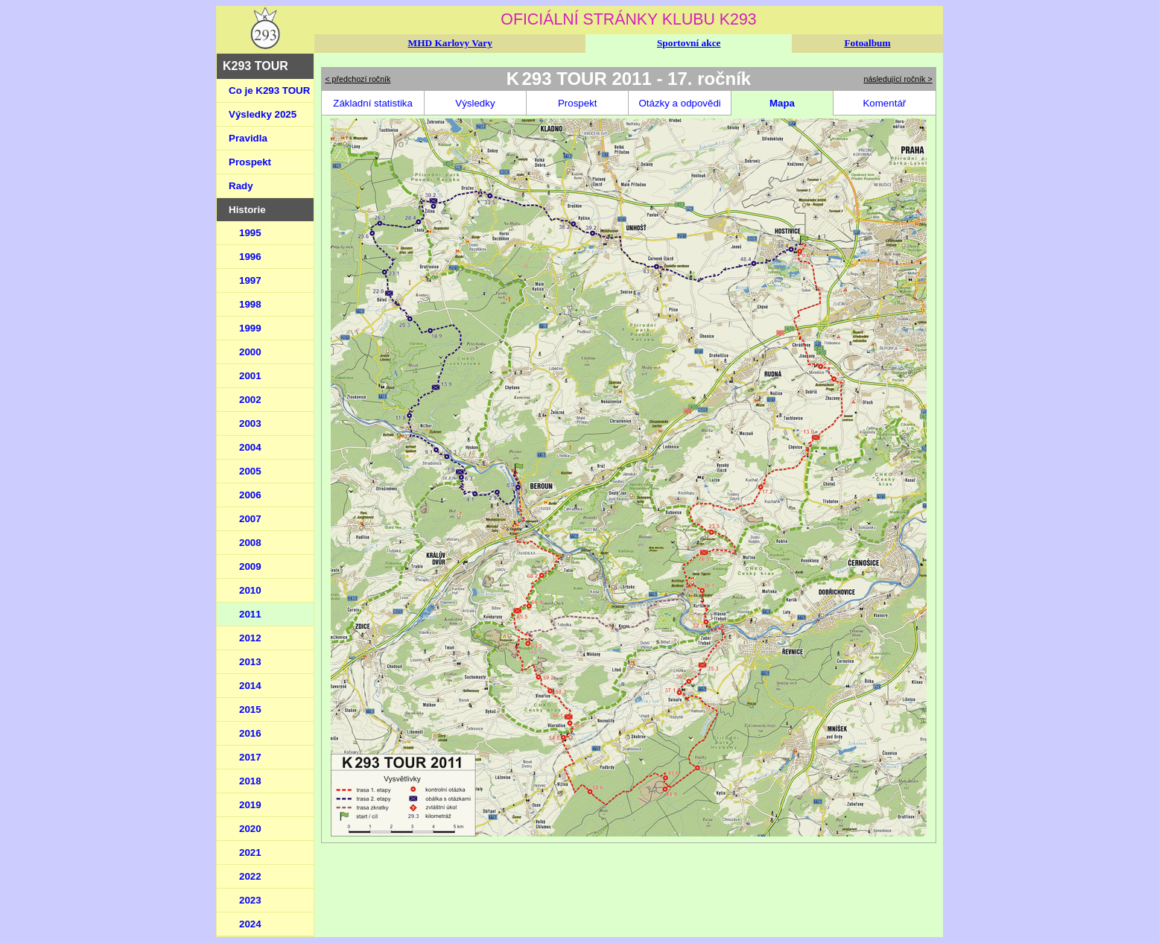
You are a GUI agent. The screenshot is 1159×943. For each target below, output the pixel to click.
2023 (250, 900)
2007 (250, 518)
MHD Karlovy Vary (450, 42)
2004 (250, 447)
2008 (250, 542)
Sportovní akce (689, 42)
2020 (250, 828)
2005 (250, 471)
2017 (250, 757)
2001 (250, 375)
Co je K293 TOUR (269, 90)
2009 (250, 566)
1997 (250, 280)
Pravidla (248, 138)
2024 (250, 924)
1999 (250, 328)
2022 (250, 876)
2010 (250, 590)
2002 (250, 399)
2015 (250, 709)
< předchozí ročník (357, 78)
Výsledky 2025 (262, 114)
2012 (250, 638)
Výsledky (475, 103)
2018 (250, 781)
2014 (250, 685)
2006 (250, 495)
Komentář (884, 103)
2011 (250, 614)
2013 (250, 661)
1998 (250, 304)
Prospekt (250, 162)
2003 (250, 423)
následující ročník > (898, 78)
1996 (250, 256)
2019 (250, 804)
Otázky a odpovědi (679, 103)
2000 (250, 352)
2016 (250, 733)
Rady (241, 185)
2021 (250, 852)
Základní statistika (373, 103)
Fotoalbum (867, 42)
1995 (250, 232)
